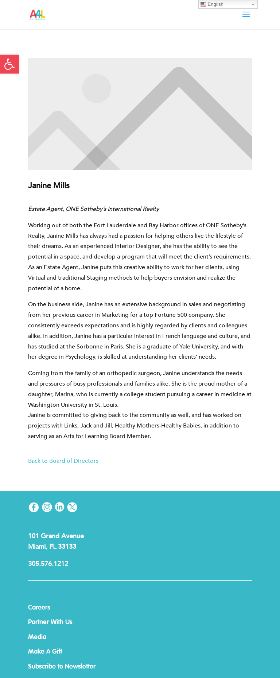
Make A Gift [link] (45, 652)
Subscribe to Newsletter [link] (62, 666)
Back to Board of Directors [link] (64, 461)
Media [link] (37, 637)
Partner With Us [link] (50, 622)
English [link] (212, 4)
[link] (9, 64)
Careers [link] (39, 607)
